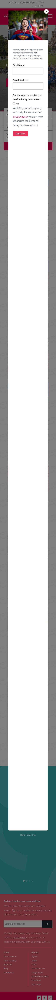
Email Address (20, 80)
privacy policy (20, 116)
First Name (18, 65)
